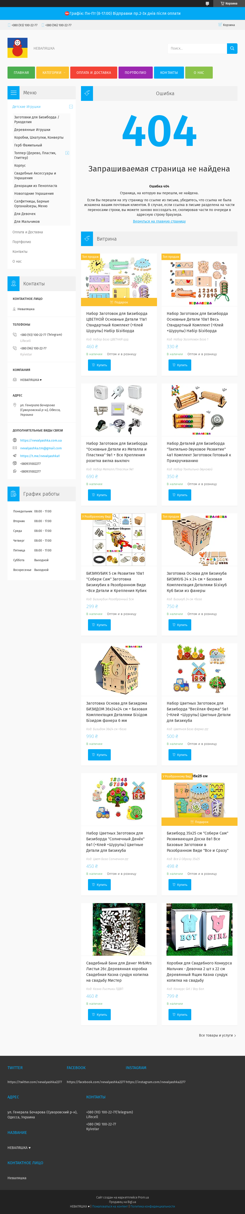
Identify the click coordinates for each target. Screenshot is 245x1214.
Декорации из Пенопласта (35, 186)
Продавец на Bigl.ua (122, 1202)
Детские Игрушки (26, 107)
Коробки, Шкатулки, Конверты (39, 137)
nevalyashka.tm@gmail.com (41, 448)
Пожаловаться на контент (110, 1206)
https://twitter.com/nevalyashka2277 (35, 1082)
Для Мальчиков (27, 222)
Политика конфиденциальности (152, 1206)
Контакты (169, 73)
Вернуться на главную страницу (159, 221)
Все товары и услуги (216, 1035)
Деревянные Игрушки (32, 130)
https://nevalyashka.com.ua (41, 440)
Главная (21, 73)
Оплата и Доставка (93, 73)
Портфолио (135, 73)
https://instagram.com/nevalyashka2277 (156, 1082)
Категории (52, 73)
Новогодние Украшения (34, 193)
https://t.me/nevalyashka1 (40, 456)
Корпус (20, 165)
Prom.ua (143, 1197)
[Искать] (232, 48)
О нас (199, 73)
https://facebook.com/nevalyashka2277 (96, 1082)
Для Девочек (25, 214)
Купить (102, 365)
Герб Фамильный (28, 145)
